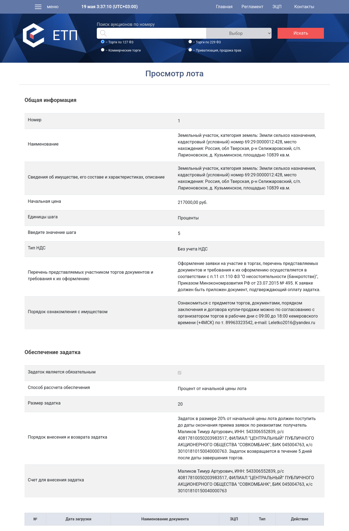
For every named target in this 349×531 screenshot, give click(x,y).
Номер (34, 119)
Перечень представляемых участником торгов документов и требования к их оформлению (90, 275)
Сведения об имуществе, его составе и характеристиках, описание (96, 177)
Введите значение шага (52, 232)
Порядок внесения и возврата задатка (67, 437)
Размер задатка (44, 403)
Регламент (252, 6)
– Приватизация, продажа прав (217, 50)
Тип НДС (37, 248)
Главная (224, 6)
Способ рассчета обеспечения (59, 387)
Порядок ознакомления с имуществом (67, 311)
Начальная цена (44, 201)
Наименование (43, 144)
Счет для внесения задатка (56, 479)
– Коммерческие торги (123, 50)
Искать (300, 33)
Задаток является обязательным (62, 372)
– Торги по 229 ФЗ (207, 42)
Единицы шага (43, 216)
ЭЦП (277, 6)
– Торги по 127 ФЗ (119, 42)
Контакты (304, 6)
